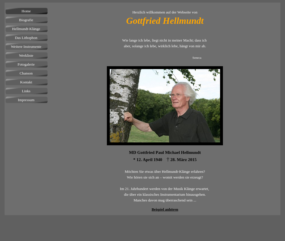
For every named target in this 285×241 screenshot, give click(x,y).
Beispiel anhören (165, 209)
